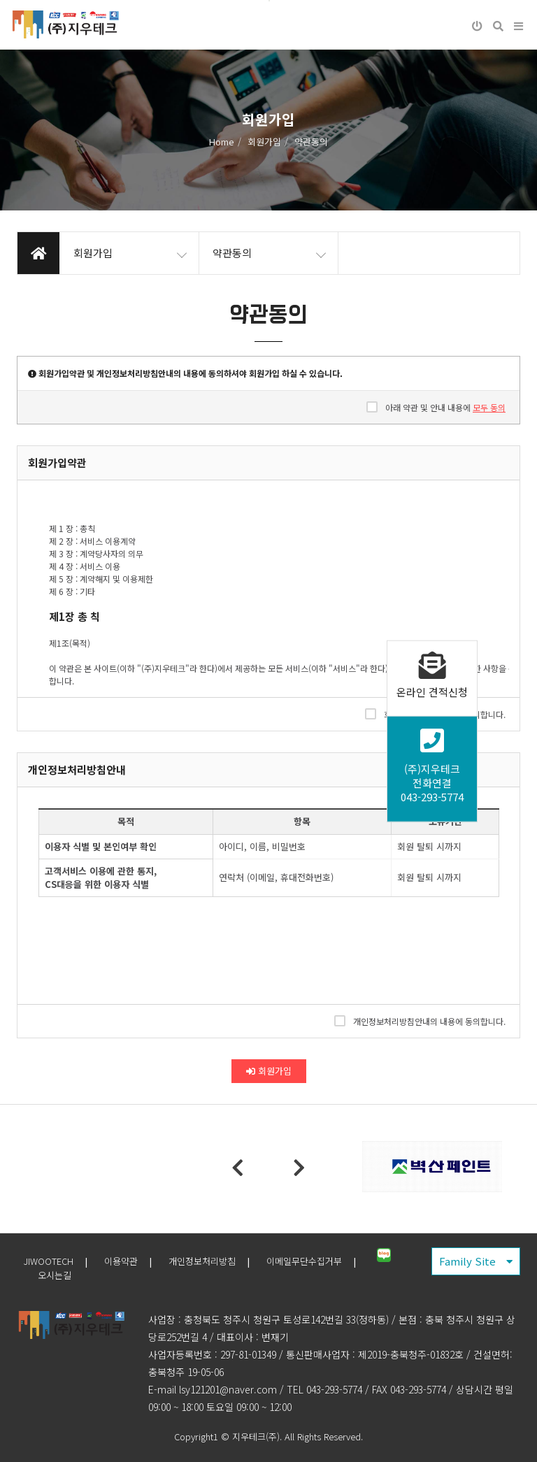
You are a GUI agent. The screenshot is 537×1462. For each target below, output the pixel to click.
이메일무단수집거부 (304, 1261)
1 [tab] (216, 1184)
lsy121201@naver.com (228, 1389)
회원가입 (269, 1070)
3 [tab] (258, 1184)
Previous (237, 1168)
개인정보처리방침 (202, 1261)
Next (299, 1168)
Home (221, 141)
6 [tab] (321, 1184)
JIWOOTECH (48, 1261)
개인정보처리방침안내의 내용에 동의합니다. (420, 1021)
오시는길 (54, 1275)
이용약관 (121, 1261)
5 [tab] (300, 1184)
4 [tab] (279, 1184)
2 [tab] (237, 1184)
